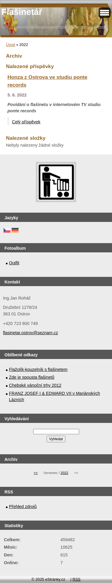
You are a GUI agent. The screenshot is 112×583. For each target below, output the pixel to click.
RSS (77, 579)
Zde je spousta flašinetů (31, 377)
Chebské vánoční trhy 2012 (35, 385)
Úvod (10, 44)
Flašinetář (21, 12)
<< (36, 473)
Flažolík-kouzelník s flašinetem (38, 369)
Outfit (14, 262)
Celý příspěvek (26, 121)
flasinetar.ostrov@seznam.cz (30, 332)
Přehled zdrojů (23, 506)
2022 (64, 473)
